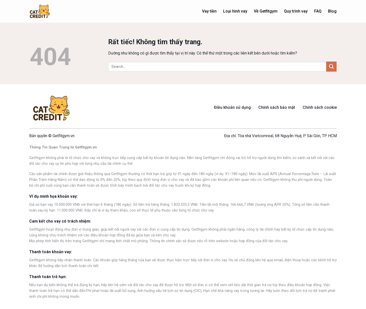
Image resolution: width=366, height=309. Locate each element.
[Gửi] (331, 66)
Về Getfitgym (265, 11)
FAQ (317, 11)
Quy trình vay (296, 11)
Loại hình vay (235, 11)
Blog (332, 11)
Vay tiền (209, 11)
